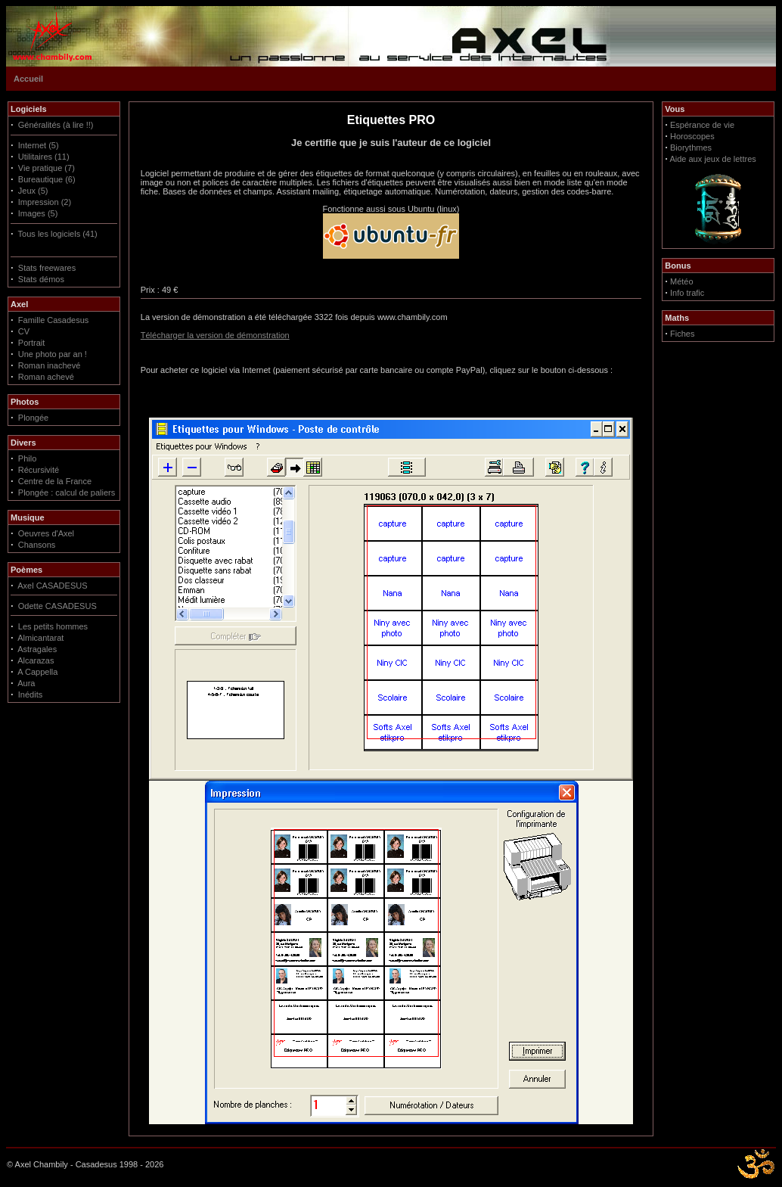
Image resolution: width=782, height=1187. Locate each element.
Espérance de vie (702, 124)
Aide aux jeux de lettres (712, 158)
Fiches (682, 333)
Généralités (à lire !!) (56, 124)
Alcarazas (35, 660)
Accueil (28, 78)
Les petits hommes (53, 626)
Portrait (31, 342)
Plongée (33, 417)
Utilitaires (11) (44, 156)
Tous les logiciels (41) (58, 233)
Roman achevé (46, 376)
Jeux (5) (33, 190)
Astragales (37, 649)
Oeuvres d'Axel (46, 533)
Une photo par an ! (52, 354)
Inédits (30, 694)
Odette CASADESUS (57, 606)
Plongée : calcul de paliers (66, 492)
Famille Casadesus (53, 320)
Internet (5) (38, 145)
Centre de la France (55, 481)
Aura (26, 683)
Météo (682, 281)
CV (23, 331)
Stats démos (41, 279)
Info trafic (687, 292)
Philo (27, 458)
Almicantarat (40, 637)
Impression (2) (44, 202)
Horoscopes (692, 136)
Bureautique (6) (47, 179)
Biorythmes (691, 147)
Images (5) (38, 213)
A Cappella (37, 671)
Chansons (37, 544)
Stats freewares (47, 267)
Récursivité (38, 469)
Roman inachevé (49, 365)
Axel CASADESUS (52, 585)
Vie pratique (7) (46, 167)
